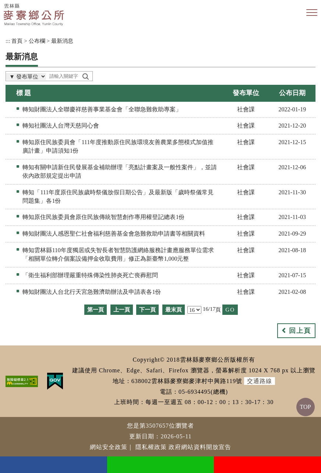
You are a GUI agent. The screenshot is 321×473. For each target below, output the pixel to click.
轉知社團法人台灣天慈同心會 (60, 125)
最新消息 (62, 41)
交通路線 (259, 381)
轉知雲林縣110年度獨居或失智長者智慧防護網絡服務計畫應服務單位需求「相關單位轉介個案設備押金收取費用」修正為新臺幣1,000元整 (118, 254)
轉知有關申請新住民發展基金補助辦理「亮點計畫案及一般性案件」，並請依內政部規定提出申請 (119, 171)
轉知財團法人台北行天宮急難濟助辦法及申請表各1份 (91, 292)
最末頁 (173, 309)
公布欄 (37, 41)
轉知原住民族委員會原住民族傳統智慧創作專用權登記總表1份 (103, 217)
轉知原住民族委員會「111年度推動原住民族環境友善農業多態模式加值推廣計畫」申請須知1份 (118, 146)
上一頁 (121, 309)
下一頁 (147, 309)
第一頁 (95, 309)
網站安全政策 (108, 447)
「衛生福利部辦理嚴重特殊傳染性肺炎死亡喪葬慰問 (90, 275)
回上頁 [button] (300, 330)
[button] (311, 13)
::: (8, 41)
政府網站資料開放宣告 (200, 447)
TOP (305, 407)
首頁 (16, 41)
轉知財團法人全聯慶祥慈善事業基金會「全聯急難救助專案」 (101, 109)
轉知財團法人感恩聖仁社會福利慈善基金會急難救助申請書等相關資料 (113, 233)
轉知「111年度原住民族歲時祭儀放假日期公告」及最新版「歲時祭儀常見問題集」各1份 (118, 196)
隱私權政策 (151, 447)
